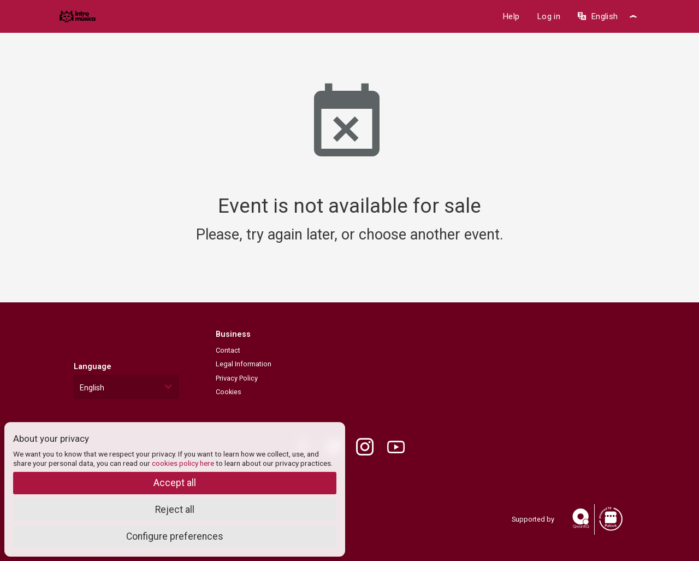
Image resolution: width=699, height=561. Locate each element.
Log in (548, 16)
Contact (228, 350)
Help (510, 16)
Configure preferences (174, 536)
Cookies (228, 392)
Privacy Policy (237, 378)
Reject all (174, 509)
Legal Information (243, 364)
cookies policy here (183, 463)
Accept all (174, 482)
